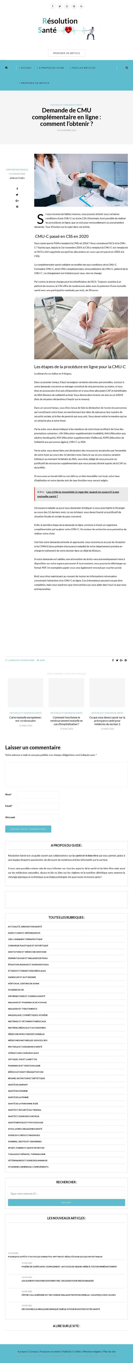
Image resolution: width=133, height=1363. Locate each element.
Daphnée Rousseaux (17, 169)
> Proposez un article (34, 83)
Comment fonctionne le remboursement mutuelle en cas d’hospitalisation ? (66, 720)
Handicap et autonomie (22, 977)
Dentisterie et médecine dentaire (27, 952)
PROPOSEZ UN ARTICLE (66, 53)
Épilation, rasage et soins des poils (28, 964)
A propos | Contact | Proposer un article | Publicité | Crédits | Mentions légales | (60, 1351)
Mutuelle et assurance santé (66, 105)
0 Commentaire (17, 174)
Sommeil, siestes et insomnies (25, 1141)
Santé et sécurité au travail (24, 1110)
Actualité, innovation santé (25, 926)
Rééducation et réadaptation (25, 1072)
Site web (10, 817)
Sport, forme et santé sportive (26, 1148)
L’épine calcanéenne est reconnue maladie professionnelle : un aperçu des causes (69, 1295)
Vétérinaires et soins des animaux (27, 1160)
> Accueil (25, 67)
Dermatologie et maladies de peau (28, 958)
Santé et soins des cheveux (23, 1116)
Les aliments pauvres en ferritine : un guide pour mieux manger (58, 1280)
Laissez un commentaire (19, 660)
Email (8, 805)
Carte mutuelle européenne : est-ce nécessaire (25, 719)
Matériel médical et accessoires (27, 1027)
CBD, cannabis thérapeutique (25, 939)
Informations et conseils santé (26, 996)
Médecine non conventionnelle (26, 1034)
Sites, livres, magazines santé (25, 1129)
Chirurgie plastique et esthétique (28, 945)
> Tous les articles (82, 67)
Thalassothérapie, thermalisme (26, 1154)
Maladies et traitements (22, 1008)
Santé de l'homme (18, 1091)
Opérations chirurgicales (23, 1053)
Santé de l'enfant (18, 1084)
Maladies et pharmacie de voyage (27, 1002)
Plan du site (109, 1351)
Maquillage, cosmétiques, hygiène (28, 1015)
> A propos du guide (50, 67)
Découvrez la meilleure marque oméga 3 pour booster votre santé (61, 1309)
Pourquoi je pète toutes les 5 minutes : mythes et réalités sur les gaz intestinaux (55, 1256)
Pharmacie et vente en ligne (24, 1065)
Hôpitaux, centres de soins (23, 983)
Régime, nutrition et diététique (26, 1078)
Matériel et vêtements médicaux (27, 1021)
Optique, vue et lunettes (22, 1059)
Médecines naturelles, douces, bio (27, 1040)
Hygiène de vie (16, 990)
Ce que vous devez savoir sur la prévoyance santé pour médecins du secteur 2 (107, 720)
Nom (8, 794)
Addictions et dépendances (24, 933)
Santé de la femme (18, 1097)
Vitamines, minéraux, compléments (28, 1167)
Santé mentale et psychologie (25, 1122)
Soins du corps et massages (24, 1135)
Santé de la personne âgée (23, 1103)
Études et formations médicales (27, 971)
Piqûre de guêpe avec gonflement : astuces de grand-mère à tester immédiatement (69, 1266)
